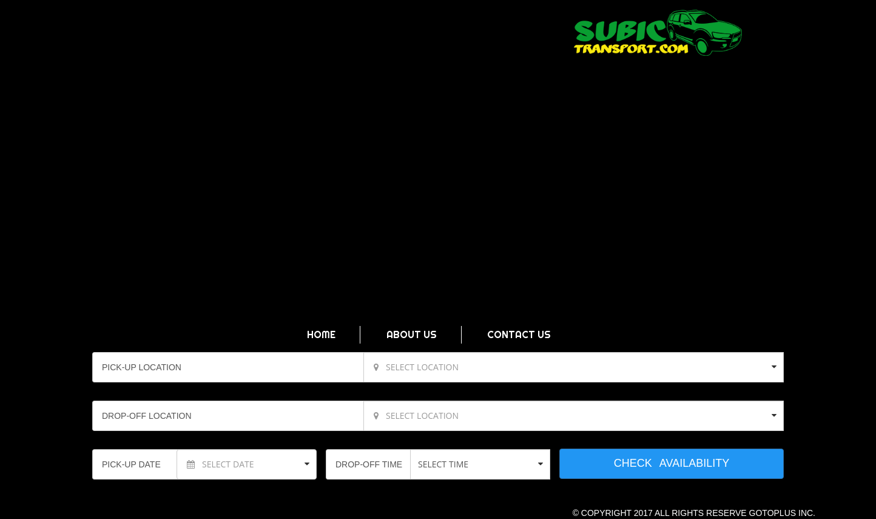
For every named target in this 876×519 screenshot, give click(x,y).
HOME (321, 334)
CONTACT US (519, 334)
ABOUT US (411, 334)
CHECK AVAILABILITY (671, 463)
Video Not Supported (438, 219)
